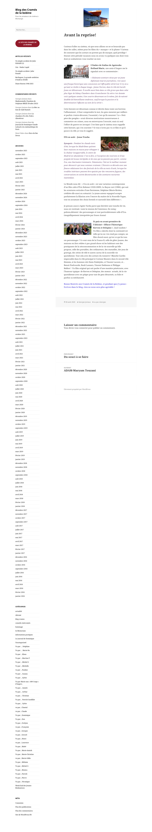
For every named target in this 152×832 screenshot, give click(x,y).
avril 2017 (19, 541)
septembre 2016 (21, 569)
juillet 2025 (19, 166)
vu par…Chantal (21, 707)
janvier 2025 (20, 190)
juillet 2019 (19, 436)
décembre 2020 (21, 369)
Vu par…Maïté (20, 746)
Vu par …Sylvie (21, 678)
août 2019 (19, 432)
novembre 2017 (21, 514)
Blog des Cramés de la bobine (26, 11)
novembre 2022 (21, 283)
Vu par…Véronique (22, 782)
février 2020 (20, 408)
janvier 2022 (20, 322)
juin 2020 (18, 393)
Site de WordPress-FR (23, 815)
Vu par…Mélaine (21, 762)
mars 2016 (19, 588)
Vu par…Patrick (21, 774)
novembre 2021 (21, 330)
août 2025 (19, 162)
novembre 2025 (21, 150)
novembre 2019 (21, 420)
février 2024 (20, 225)
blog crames (20, 619)
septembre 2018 (21, 475)
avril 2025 (19, 178)
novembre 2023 (21, 236)
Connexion (19, 803)
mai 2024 (18, 213)
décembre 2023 (21, 233)
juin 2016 (18, 577)
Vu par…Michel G (21, 766)
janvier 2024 (20, 229)
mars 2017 (19, 545)
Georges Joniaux (84, 302)
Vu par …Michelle (22, 666)
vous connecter (81, 328)
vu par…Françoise (22, 727)
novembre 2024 (21, 197)
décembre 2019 (21, 416)
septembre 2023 (21, 244)
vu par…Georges (21, 731)
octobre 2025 (20, 154)
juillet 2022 (19, 299)
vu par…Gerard (21, 735)
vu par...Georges (100, 302)
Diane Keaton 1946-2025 (24, 84)
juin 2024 (18, 209)
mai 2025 (18, 174)
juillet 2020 (19, 389)
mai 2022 (18, 307)
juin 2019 (18, 440)
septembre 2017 (21, 522)
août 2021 (19, 342)
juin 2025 (18, 170)
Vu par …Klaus (20, 654)
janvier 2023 (20, 276)
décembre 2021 (21, 326)
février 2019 (20, 455)
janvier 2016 (20, 596)
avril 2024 (19, 217)
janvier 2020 (20, 412)
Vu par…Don (20, 719)
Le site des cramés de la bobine (27, 43)
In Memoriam (20, 631)
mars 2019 (19, 451)
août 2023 (19, 248)
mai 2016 (18, 580)
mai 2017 (18, 537)
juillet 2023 (19, 252)
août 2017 (19, 526)
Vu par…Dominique (22, 715)
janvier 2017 (20, 553)
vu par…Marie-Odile (23, 758)
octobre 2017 (20, 518)
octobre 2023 (20, 240)
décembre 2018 (21, 463)
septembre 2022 (21, 291)
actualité (18, 611)
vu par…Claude (21, 711)
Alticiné (18, 615)
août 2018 (19, 479)
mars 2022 (19, 315)
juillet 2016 (19, 573)
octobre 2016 (20, 565)
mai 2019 (18, 444)
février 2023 (20, 272)
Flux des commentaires (24, 811)
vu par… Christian (22, 696)
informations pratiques (24, 635)
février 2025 (20, 186)
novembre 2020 (21, 373)
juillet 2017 (19, 530)
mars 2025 (19, 182)
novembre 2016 (21, 561)
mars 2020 (19, 405)
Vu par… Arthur (21, 692)
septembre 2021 (21, 338)
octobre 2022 (20, 287)
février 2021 (20, 362)
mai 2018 (18, 491)
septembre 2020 (21, 381)
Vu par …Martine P (22, 658)
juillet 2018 (19, 483)
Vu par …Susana (21, 674)
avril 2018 (19, 494)
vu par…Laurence (22, 743)
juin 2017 (18, 534)
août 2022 (19, 295)
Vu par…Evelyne (21, 723)
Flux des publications (23, 807)
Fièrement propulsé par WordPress (77, 389)
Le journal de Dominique (24, 639)
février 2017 (20, 549)
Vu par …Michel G (22, 662)
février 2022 (20, 319)
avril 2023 (19, 264)
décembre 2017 (21, 510)
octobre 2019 (20, 424)
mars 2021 (19, 358)
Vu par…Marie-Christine (24, 754)
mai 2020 (18, 397)
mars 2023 (19, 268)
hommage (19, 627)
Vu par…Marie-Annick (23, 750)
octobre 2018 (20, 471)
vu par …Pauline (21, 670)
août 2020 (19, 385)
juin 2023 (18, 256)
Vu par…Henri (20, 739)
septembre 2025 (21, 158)
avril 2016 (19, 584)
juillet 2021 (19, 346)
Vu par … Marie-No (22, 650)
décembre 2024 (21, 193)
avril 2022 (19, 311)
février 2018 (20, 502)
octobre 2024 (20, 201)
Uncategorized (20, 642)
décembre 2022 (21, 279)
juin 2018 (18, 487)
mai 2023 (18, 260)
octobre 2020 (20, 377)
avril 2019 (19, 448)
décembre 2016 (21, 557)
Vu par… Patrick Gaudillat (25, 700)
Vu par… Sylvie (21, 703)
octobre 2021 (20, 334)
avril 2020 (19, 401)
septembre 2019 (21, 428)
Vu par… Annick (21, 688)
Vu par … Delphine (22, 646)
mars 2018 (19, 498)
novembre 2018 (21, 467)
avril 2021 (19, 354)
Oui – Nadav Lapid (22, 67)
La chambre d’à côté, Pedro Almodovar (24, 116)
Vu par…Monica (21, 770)
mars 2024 (19, 221)
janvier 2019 (20, 459)
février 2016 (20, 592)
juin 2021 (18, 350)
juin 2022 (18, 303)
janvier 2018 (20, 506)
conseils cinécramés (22, 623)
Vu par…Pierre (21, 778)
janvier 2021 (20, 365)
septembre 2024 (21, 205)
